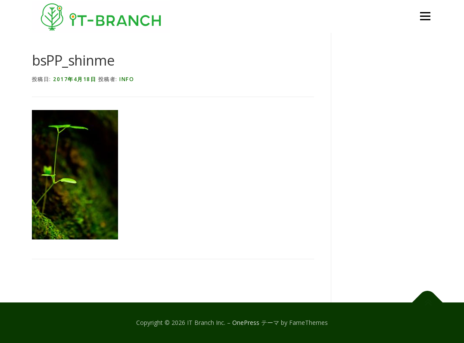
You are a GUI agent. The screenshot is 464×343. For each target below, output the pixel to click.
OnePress (245, 322)
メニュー (425, 16)
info (126, 79)
